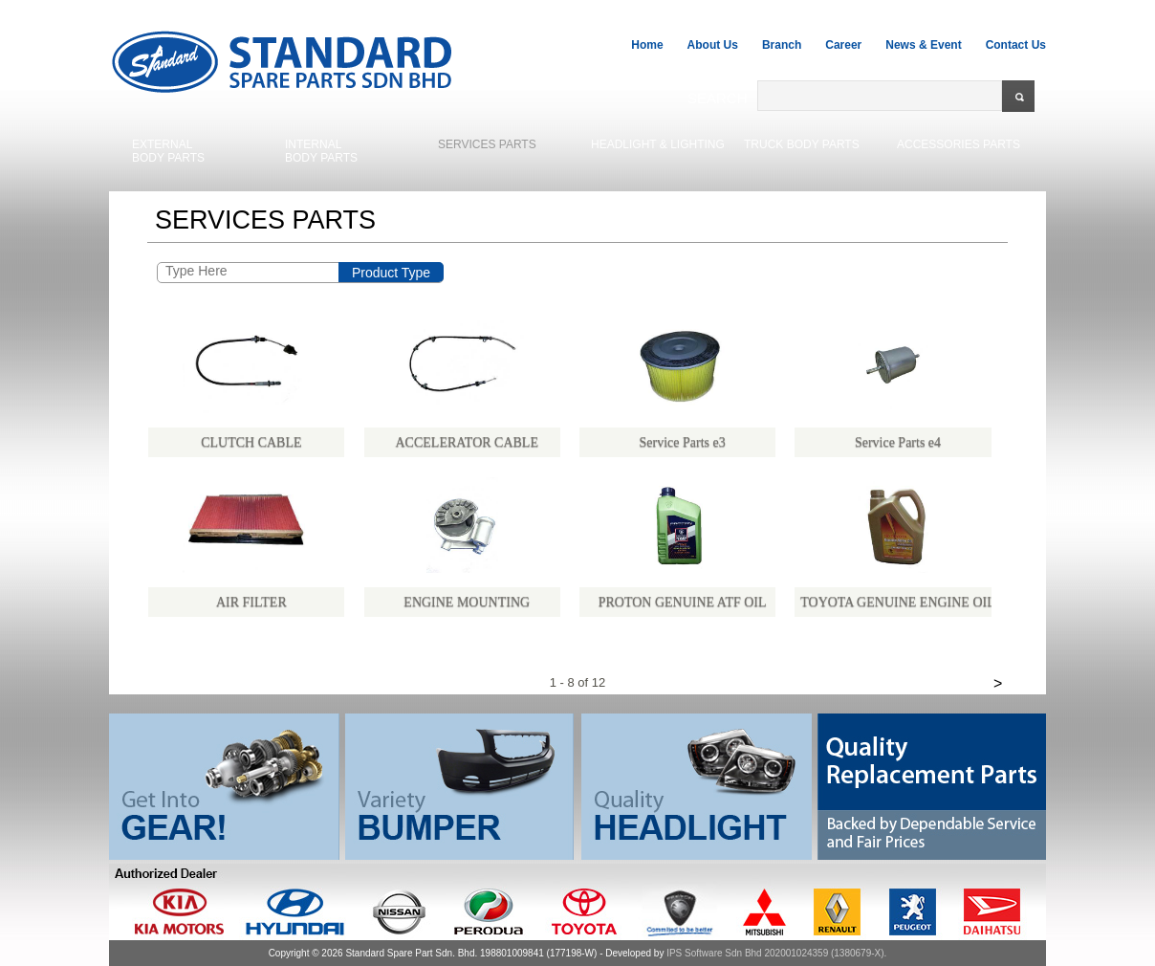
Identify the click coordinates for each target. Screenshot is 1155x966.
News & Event (923, 45)
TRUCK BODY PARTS (802, 144)
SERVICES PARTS (487, 144)
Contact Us (1016, 45)
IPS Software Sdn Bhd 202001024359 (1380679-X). (776, 953)
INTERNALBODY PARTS (321, 151)
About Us (712, 45)
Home (647, 45)
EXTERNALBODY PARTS (168, 151)
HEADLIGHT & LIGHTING (658, 144)
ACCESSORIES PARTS (958, 144)
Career (843, 45)
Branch (781, 45)
